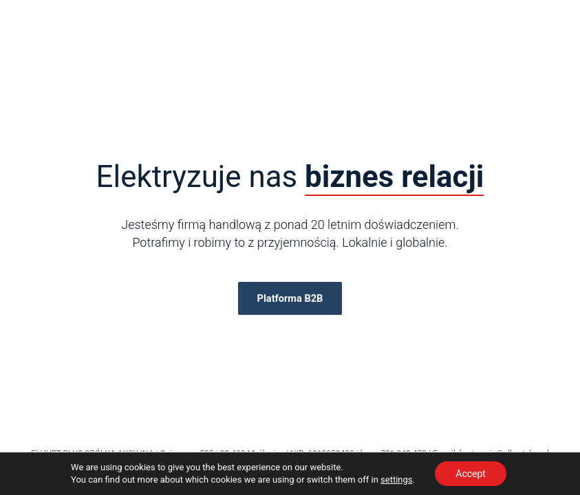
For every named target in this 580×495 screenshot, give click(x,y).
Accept (470, 473)
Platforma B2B (290, 298)
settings (396, 479)
